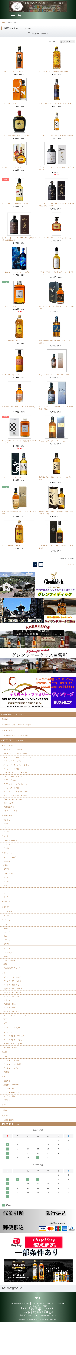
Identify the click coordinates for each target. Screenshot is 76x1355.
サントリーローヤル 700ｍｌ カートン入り (55, 238)
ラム (5, 954)
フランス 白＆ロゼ (11, 1007)
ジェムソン (8, 873)
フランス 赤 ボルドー (13, 999)
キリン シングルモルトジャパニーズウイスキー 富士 (19, 512)
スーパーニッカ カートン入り (13, 167)
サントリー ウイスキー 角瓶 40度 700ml (53, 71)
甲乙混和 (7, 1130)
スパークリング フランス (14, 1061)
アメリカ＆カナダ (10, 1031)
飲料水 (4, 1141)
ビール (4, 1135)
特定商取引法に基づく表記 (20, 1336)
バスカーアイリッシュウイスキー (15, 739)
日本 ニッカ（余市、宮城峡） (16, 802)
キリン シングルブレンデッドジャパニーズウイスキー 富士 (56, 408)
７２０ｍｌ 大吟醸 (11, 1087)
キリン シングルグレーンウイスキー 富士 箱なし (18, 408)
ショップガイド (33, 1338)
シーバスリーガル (10, 851)
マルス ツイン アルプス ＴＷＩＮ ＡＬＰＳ (55, 103)
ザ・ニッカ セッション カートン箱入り (16, 272)
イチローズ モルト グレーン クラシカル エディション (56, 547)
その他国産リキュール (12, 988)
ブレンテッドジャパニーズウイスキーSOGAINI (56, 135)
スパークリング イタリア (14, 1065)
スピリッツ (6, 937)
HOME (4, 22)
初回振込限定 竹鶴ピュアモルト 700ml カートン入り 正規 (56, 512)
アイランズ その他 (11, 794)
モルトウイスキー (9, 749)
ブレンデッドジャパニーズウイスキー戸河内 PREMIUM (56, 168)
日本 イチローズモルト (13, 806)
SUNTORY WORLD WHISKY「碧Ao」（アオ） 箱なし (56, 342)
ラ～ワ (6, 911)
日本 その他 (8, 810)
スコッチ (5, 846)
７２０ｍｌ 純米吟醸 (12, 1091)
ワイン (4, 994)
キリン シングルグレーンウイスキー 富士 (54, 375)
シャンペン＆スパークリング (14, 1052)
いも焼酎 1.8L (9, 1118)
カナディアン (7, 917)
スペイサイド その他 (12, 766)
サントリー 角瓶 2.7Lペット (12, 545)
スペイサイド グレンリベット (16, 758)
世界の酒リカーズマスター (13, 1321)
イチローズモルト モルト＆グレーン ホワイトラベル (56, 273)
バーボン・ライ (8, 886)
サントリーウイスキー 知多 (12, 477)
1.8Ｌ (5, 1083)
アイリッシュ (7, 864)
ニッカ (6, 833)
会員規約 (62, 1336)
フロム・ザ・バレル (9, 306)
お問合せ (45, 1338)
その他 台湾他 (9, 814)
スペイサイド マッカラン (14, 754)
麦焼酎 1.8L (8, 1110)
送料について (51, 1336)
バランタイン (8, 855)
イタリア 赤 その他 (12, 1015)
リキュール (6, 967)
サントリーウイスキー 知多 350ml (15, 204)
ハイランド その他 (11, 774)
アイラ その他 (9, 786)
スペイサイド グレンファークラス (18, 762)
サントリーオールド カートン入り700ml (16, 135)
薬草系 (6, 976)
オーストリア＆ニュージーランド (17, 1039)
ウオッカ (7, 950)
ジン (5, 942)
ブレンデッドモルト (11, 818)
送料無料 (5, 720)
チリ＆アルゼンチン (11, 1035)
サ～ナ (6, 899)
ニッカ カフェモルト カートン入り (52, 441)
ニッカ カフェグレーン (11, 375)
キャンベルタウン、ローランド (16, 778)
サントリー (8, 829)
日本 (5, 1047)
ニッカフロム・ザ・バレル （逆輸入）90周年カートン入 (19, 442)
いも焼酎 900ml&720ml (13, 1122)
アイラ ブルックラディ (13, 782)
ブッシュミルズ (9, 869)
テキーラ (7, 958)
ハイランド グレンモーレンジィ (17, 770)
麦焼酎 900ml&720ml (12, 1114)
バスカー (7, 877)
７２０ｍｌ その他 (11, 1095)
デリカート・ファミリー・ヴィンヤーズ (18, 726)
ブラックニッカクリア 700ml (12, 71)
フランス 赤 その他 (12, 1003)
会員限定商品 (8, 1153)
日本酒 (4, 1078)
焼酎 (3, 1105)
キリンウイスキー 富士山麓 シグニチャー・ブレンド (56, 307)
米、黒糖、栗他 (9, 1126)
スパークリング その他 (13, 1069)
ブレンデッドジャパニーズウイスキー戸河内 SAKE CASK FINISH (19, 239)
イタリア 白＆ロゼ (11, 1019)
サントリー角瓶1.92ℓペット (12, 340)
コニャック (8, 928)
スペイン (7, 1023)
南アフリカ (8, 1043)
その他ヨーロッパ (10, 1027)
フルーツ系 (8, 972)
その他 (6, 841)
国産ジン (7, 946)
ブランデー (6, 923)
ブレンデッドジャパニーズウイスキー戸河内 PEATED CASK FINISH (56, 205)
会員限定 (5, 1148)
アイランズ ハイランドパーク (16, 790)
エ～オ (6, 895)
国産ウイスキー (8, 823)
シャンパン (8, 1057)
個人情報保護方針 (38, 1336)
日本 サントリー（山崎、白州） (17, 798)
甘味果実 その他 (10, 1073)
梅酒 (5, 984)
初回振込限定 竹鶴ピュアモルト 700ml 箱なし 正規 (56, 478)
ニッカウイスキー (9, 732)
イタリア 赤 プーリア (13, 1011)
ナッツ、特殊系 (9, 980)
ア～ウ (6, 891)
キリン (6, 837)
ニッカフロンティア (9, 103)
